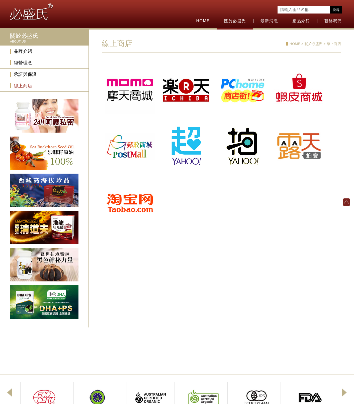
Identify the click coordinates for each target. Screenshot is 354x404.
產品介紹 (301, 21)
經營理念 (23, 62)
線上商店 (23, 85)
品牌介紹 (23, 51)
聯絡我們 (333, 21)
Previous (9, 392)
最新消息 (269, 21)
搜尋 (336, 10)
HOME (203, 21)
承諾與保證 (25, 74)
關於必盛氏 (235, 21)
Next (344, 392)
